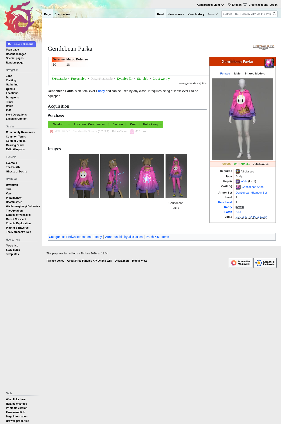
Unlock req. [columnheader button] (151, 124)
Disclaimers (122, 260)
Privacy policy (55, 260)
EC (262, 216)
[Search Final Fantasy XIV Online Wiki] (249, 14)
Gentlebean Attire (253, 186)
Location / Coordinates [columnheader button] (89, 124)
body (101, 91)
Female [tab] (225, 73)
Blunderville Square (85, 131)
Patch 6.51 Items (157, 237)
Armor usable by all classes (123, 237)
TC (254, 216)
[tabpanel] (243, 119)
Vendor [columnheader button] (58, 124)
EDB (238, 216)
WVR (244, 181)
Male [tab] (237, 73)
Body (98, 237)
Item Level (225, 202)
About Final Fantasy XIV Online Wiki (89, 260)
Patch (228, 212)
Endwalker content (79, 237)
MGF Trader (62, 131)
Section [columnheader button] (118, 124)
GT (247, 216)
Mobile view (139, 260)
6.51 (238, 212)
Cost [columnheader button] (133, 124)
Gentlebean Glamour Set (251, 192)
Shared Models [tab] (255, 73)
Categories (56, 237)
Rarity (228, 207)
